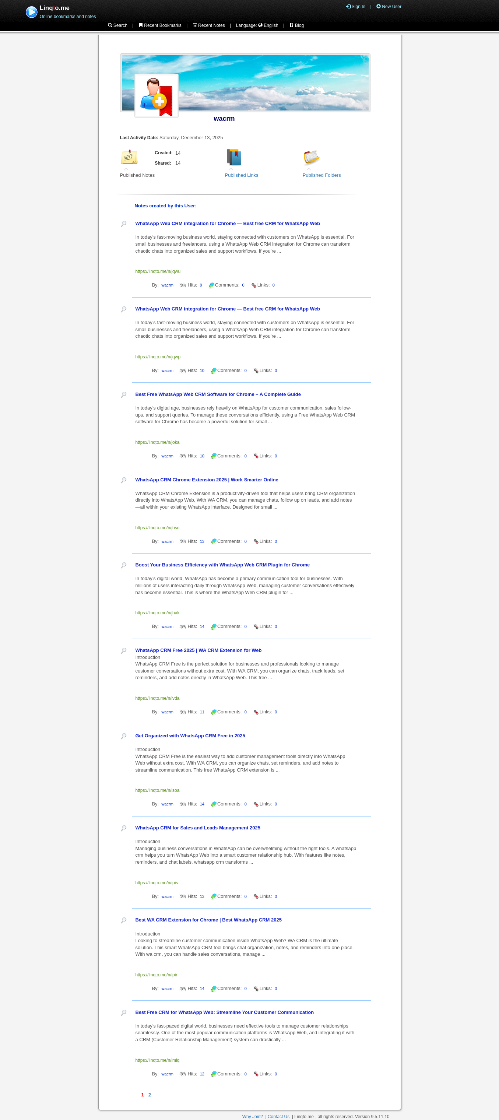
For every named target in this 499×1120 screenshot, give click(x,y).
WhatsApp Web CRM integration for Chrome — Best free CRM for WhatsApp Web (227, 223)
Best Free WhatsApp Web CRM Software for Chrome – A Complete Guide (218, 394)
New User (388, 6)
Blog (296, 25)
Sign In (356, 6)
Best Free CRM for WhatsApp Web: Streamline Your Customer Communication (224, 1012)
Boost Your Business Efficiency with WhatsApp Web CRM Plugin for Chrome (222, 565)
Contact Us (278, 1116)
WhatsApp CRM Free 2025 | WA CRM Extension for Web (198, 650)
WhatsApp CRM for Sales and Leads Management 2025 (197, 828)
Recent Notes (209, 25)
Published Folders (322, 175)
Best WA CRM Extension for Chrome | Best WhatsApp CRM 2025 (208, 920)
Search (117, 25)
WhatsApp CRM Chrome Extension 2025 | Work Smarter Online (206, 479)
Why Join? (252, 1116)
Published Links (242, 175)
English (268, 25)
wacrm (224, 118)
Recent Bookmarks (160, 25)
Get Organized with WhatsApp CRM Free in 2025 (190, 735)
